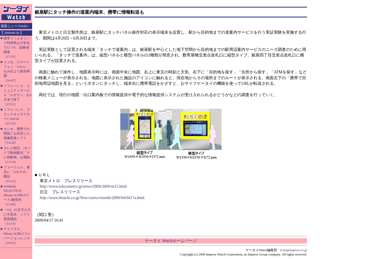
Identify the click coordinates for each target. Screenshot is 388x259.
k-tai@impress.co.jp (293, 250)
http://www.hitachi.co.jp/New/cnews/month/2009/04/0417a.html (92, 198)
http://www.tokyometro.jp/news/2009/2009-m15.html (83, 186)
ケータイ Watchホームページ (171, 241)
